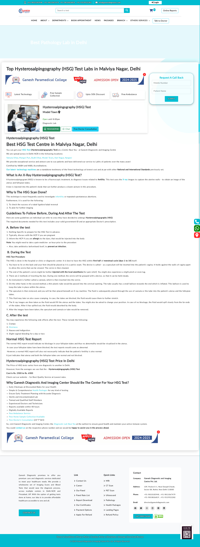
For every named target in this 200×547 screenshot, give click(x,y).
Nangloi (68, 158)
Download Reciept (135, 537)
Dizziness (13, 327)
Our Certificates (83, 505)
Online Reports (170, 11)
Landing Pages (112, 510)
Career (79, 486)
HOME (34, 20)
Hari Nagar (59, 158)
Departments (59, 20)
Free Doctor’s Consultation (21, 420)
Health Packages (39, 390)
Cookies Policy (98, 537)
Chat (66, 129)
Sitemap (121, 537)
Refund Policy (112, 515)
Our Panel (80, 491)
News (98, 20)
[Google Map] (197, 236)
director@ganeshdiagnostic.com (156, 502)
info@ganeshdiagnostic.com (110, 2)
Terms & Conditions (66, 537)
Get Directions (143, 516)
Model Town (47, 158)
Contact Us (29, 513)
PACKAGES (109, 20)
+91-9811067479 (51, 2)
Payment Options (84, 510)
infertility (59, 197)
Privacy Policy (82, 537)
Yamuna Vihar (12, 158)
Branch (121, 20)
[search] (127, 10)
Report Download (84, 500)
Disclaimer (111, 537)
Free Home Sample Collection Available (27, 417)
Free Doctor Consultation (85, 129)
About (43, 20)
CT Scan (109, 486)
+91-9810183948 (35, 2)
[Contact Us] (197, 222)
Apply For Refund (84, 515)
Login (155, 2)
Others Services (139, 20)
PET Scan (110, 491)
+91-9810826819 (68, 2)
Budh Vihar (36, 158)
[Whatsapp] (197, 229)
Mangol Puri (24, 158)
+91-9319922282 (83, 2)
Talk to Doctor (160, 21)
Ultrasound (111, 495)
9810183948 (51, 129)
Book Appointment (81, 20)
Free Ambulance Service (19, 413)
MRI (108, 481)
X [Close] (144, 75)
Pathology (110, 500)
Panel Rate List (83, 495)
